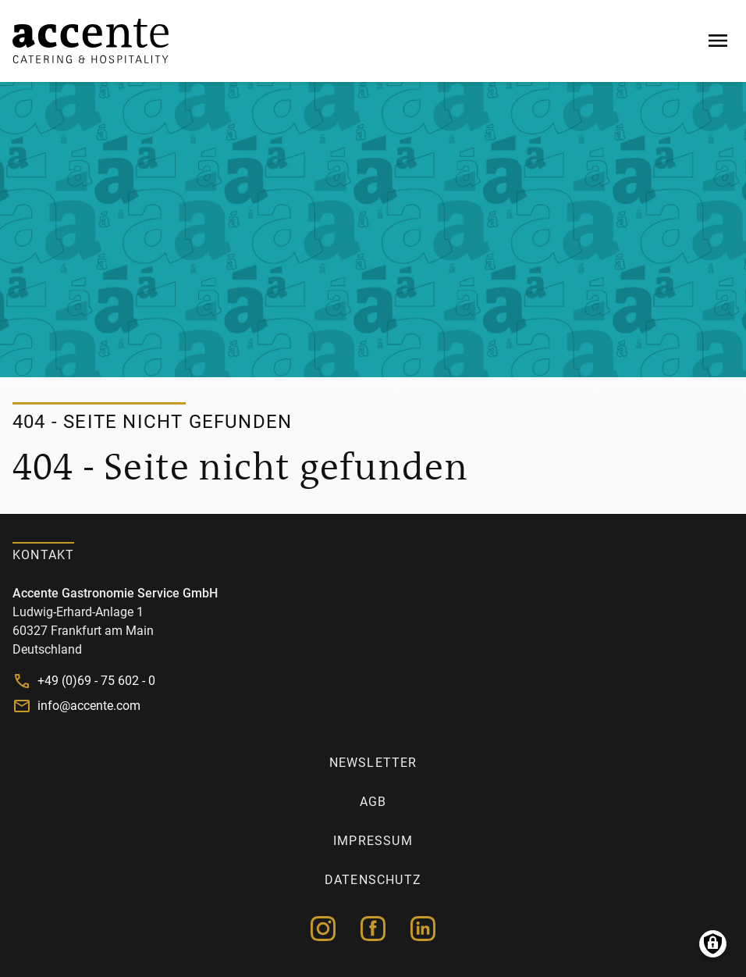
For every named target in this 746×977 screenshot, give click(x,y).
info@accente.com (88, 705)
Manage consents (712, 943)
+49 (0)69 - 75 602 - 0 (96, 680)
